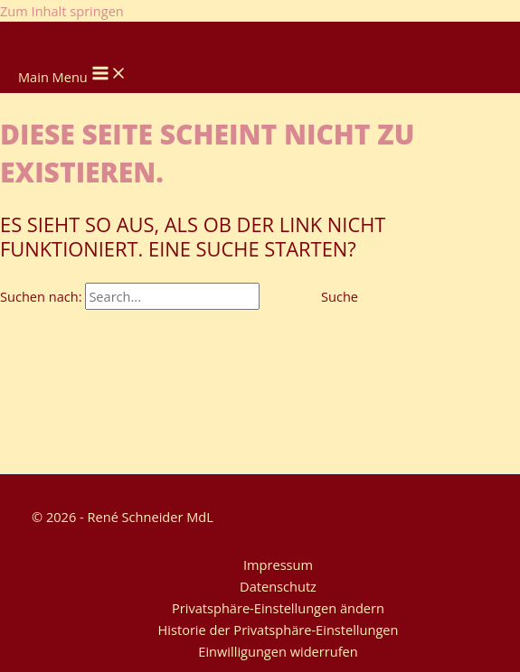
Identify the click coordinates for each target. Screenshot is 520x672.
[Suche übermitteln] (281, 297)
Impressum (278, 564)
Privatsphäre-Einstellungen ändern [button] (278, 608)
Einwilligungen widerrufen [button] (277, 651)
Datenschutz (278, 586)
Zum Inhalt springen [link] (62, 11)
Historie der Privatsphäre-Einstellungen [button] (278, 630)
